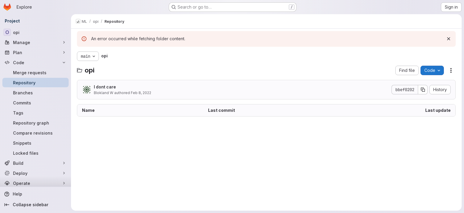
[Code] (35, 62)
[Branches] (35, 92)
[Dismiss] (448, 38)
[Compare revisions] (35, 133)
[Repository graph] (35, 123)
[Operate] (35, 183)
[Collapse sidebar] (35, 204)
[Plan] (35, 52)
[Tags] (35, 112)
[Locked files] (35, 153)
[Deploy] (35, 173)
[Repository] (35, 82)
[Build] (35, 163)
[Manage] (35, 42)
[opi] (35, 32)
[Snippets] (35, 143)
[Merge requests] (35, 72)
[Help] (35, 194)
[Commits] (35, 102)
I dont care (105, 86)
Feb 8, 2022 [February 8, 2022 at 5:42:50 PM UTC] (141, 93)
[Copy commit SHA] (423, 89)
